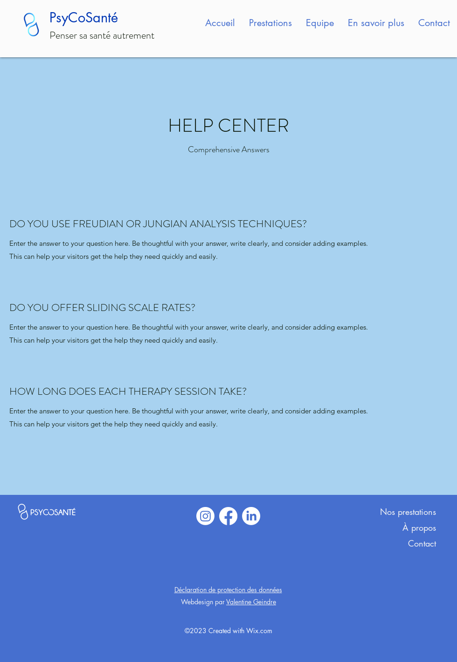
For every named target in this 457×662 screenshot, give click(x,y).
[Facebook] (228, 516)
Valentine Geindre (251, 601)
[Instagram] (205, 516)
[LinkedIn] (251, 516)
